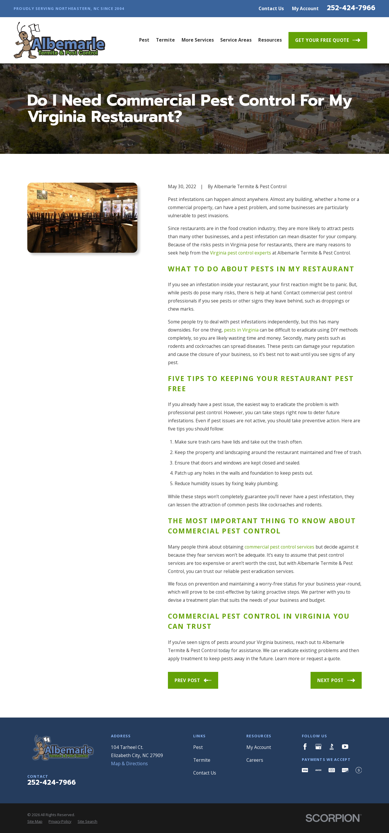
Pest (198, 747)
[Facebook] (305, 746)
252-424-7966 (351, 8)
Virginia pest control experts (240, 253)
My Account (305, 8)
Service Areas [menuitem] (236, 40)
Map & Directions (129, 763)
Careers (254, 760)
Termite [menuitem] (165, 40)
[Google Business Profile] (318, 746)
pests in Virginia (241, 330)
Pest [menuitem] (144, 40)
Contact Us (271, 8)
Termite (201, 760)
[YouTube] (345, 746)
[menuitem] (34, 821)
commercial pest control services (279, 547)
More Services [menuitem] (198, 40)
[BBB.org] (332, 746)
